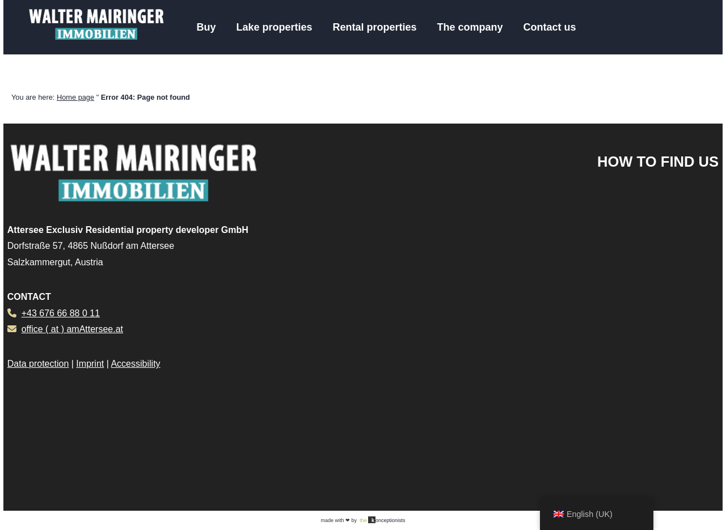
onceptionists (383, 519)
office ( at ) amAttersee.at (72, 329)
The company (470, 27)
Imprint (90, 363)
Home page (75, 97)
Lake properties (274, 27)
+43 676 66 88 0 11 (61, 313)
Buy (206, 27)
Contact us (550, 27)
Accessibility (135, 363)
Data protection (38, 363)
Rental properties (374, 27)
